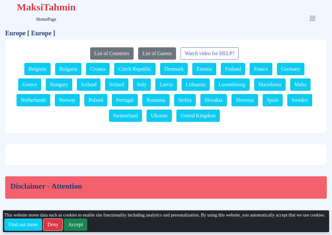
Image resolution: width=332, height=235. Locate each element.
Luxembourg (232, 84)
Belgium (37, 69)
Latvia (166, 84)
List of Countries (111, 53)
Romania (156, 100)
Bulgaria (68, 69)
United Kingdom (198, 115)
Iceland (88, 84)
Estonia (204, 69)
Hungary (59, 84)
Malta (300, 84)
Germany (291, 69)
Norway (67, 100)
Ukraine (159, 115)
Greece (29, 84)
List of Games (157, 53)
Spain (273, 100)
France (261, 69)
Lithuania (196, 84)
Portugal (125, 100)
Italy (142, 84)
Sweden (299, 100)
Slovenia (245, 100)
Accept (75, 224)
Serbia (185, 100)
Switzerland (125, 115)
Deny (53, 224)
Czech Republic (134, 69)
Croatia (97, 69)
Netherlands (33, 100)
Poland (96, 100)
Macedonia (269, 84)
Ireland (116, 84)
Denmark (174, 69)
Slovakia (214, 100)
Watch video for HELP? (210, 53)
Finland (233, 69)
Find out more (23, 224)
